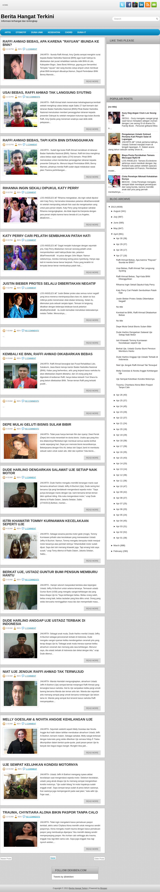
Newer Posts (6, 859)
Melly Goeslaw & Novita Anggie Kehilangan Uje (47, 719)
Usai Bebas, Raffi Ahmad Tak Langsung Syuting (47, 92)
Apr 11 (119, 480)
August (117, 211)
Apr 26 (119, 395)
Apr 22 (119, 417)
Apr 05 (119, 515)
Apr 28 (119, 250)
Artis (8, 32)
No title (119, 307)
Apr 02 (119, 532)
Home (5, 5)
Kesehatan (54, 32)
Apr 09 (119, 492)
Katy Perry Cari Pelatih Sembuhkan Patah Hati (46, 235)
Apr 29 (119, 244)
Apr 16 (119, 452)
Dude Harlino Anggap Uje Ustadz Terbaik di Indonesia (44, 622)
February (118, 551)
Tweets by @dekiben (64, 876)
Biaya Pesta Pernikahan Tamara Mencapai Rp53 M (138, 156)
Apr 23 (119, 412)
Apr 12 (119, 475)
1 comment (31, 49)
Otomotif (21, 32)
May (116, 228)
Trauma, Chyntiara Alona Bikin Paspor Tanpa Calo (50, 812)
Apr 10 (119, 486)
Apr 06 (119, 509)
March (117, 545)
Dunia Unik (37, 32)
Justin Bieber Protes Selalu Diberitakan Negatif (49, 283)
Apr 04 (119, 520)
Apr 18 (119, 440)
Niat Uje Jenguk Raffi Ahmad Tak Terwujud (43, 671)
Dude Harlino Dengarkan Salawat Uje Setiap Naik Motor (50, 471)
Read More (92, 81)
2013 (113, 207)
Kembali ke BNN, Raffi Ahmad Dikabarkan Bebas (47, 354)
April (116, 234)
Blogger (103, 888)
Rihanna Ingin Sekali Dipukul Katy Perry (41, 188)
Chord (68, 32)
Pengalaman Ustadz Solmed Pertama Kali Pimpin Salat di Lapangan (136, 136)
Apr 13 (119, 469)
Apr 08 (119, 498)
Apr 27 (119, 255)
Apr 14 (119, 463)
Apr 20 (119, 429)
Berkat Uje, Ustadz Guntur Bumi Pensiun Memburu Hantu (50, 573)
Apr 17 (119, 446)
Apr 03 (119, 526)
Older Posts (99, 859)
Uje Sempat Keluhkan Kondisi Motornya (40, 764)
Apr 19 (119, 435)
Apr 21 (119, 423)
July (115, 217)
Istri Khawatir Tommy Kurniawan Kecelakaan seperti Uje (46, 522)
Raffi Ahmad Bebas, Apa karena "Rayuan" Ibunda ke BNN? (51, 43)
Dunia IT (81, 32)
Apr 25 (119, 400)
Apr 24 (119, 406)
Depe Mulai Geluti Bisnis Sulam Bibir (37, 424)
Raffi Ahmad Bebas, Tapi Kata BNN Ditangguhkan (48, 140)
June (116, 222)
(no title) (112, 107)
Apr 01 (119, 538)
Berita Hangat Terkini (27, 16)
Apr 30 (119, 238)
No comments (33, 97)
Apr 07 (119, 503)
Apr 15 (119, 458)
